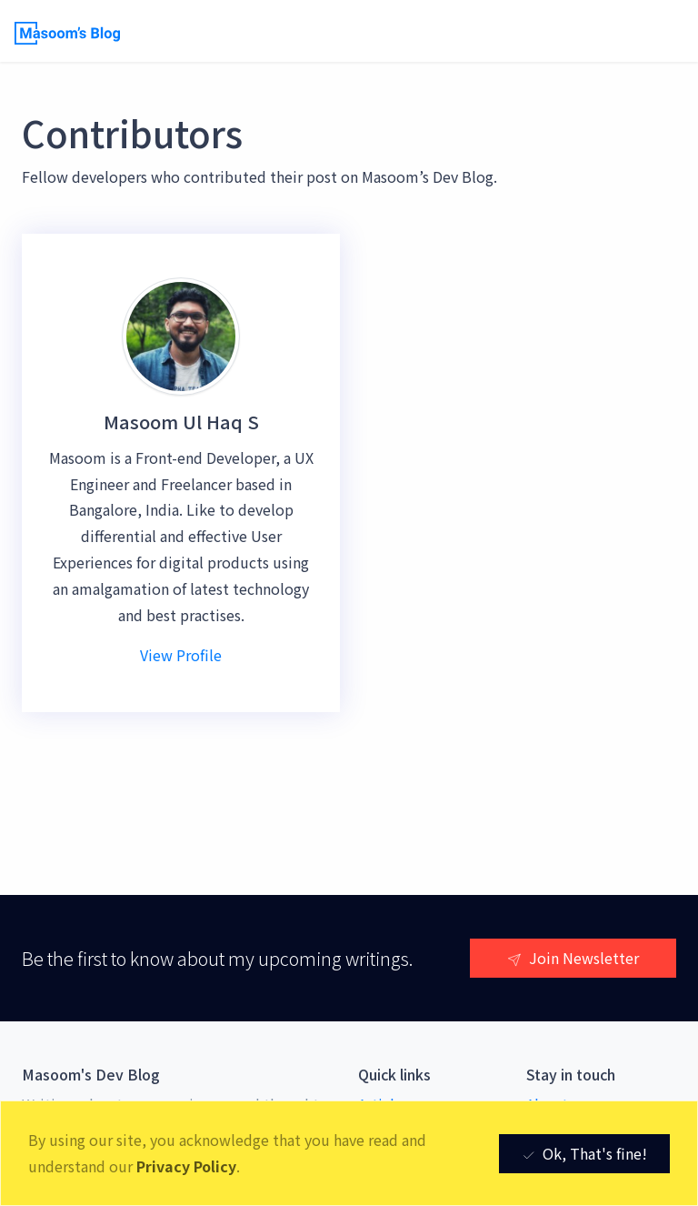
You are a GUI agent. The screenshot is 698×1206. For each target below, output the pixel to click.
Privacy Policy (186, 1166)
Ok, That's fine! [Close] (584, 1153)
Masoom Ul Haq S (181, 421)
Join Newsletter (572, 958)
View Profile (181, 655)
